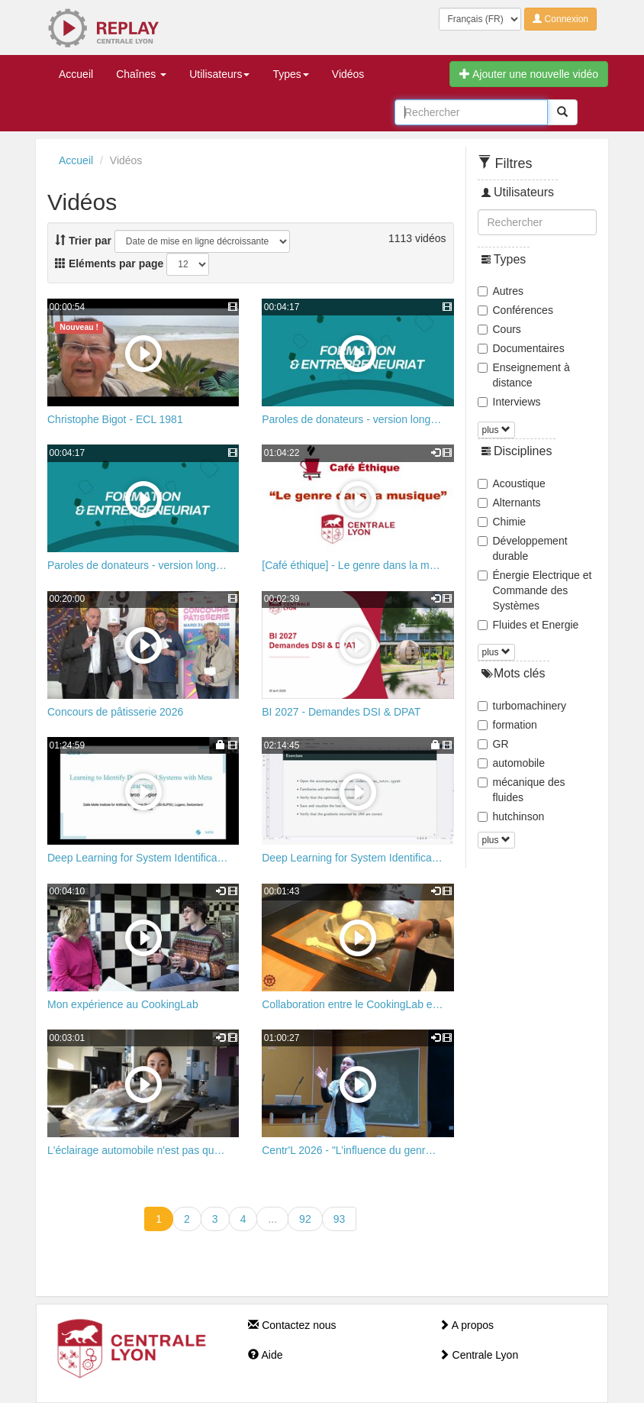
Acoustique (512, 483)
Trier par (83, 240)
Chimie (502, 522)
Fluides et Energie (528, 625)
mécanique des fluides (521, 789)
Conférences (515, 310)
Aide (265, 1355)
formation (507, 725)
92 (305, 1219)
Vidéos (348, 74)
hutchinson (511, 816)
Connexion (560, 19)
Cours (499, 329)
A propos (466, 1325)
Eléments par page (109, 263)
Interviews (509, 402)
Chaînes (141, 74)
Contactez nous (292, 1325)
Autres (500, 291)
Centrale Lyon (479, 1355)
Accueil (76, 74)
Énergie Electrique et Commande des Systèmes (535, 590)
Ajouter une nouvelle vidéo (528, 74)
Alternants (509, 502)
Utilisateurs (219, 74)
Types (290, 74)
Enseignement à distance (524, 375)
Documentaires (521, 348)
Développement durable (523, 548)
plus (496, 430)
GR (493, 744)
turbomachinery (522, 706)
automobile (512, 763)
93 (339, 1219)
